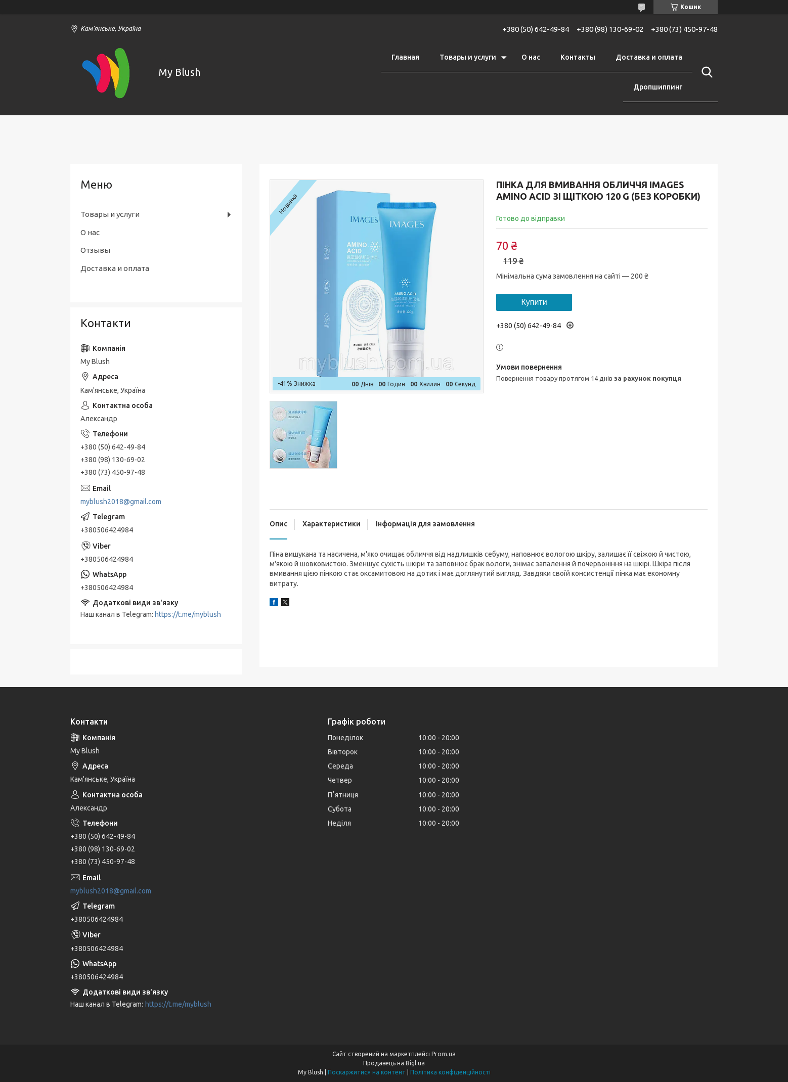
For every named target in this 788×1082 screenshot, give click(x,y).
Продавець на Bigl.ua (394, 1063)
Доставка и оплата (649, 57)
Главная (405, 57)
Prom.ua (443, 1054)
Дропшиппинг (657, 87)
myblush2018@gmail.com (120, 502)
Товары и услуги (468, 57)
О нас (530, 57)
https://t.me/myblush (188, 614)
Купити (534, 302)
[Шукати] (705, 72)
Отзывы (95, 250)
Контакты (577, 57)
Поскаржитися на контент (367, 1072)
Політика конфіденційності (450, 1072)
